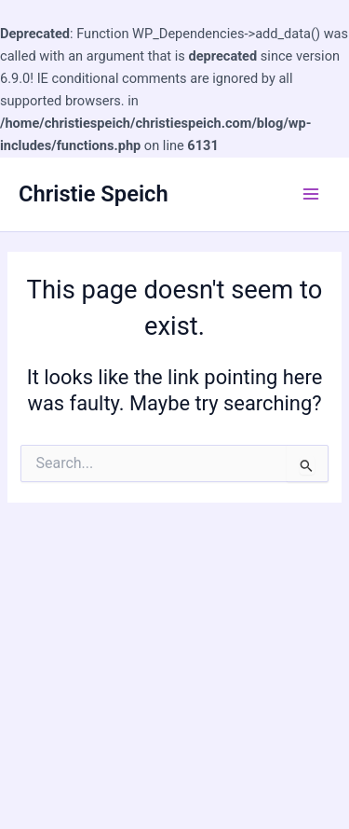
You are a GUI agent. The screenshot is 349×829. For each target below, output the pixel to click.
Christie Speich (93, 194)
